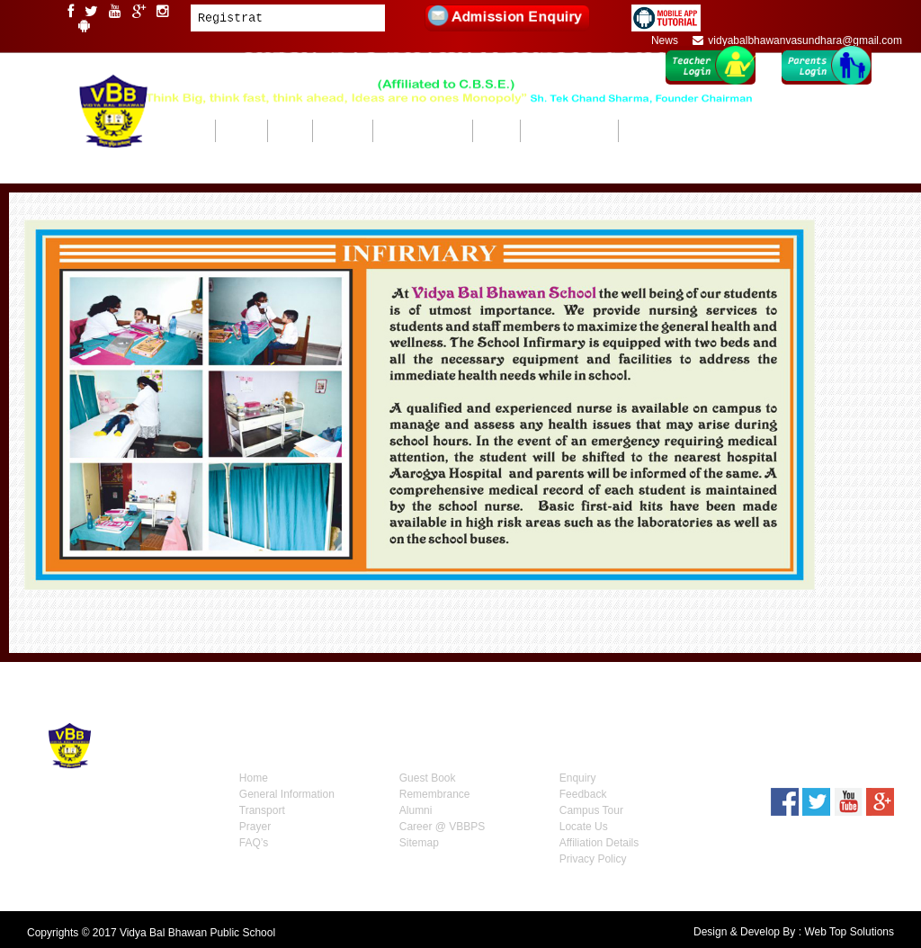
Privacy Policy (593, 859)
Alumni (416, 810)
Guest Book (427, 778)
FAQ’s (253, 842)
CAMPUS (290, 131)
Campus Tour (591, 810)
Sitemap (419, 842)
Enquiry (577, 778)
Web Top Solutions (849, 932)
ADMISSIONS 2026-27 (569, 131)
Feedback (583, 794)
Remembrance (434, 794)
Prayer (255, 826)
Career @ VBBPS (442, 826)
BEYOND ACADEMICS (422, 131)
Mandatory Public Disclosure (678, 131)
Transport (262, 810)
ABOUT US (241, 131)
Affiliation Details (599, 842)
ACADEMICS (342, 131)
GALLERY (496, 131)
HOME (198, 131)
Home (253, 778)
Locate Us (583, 826)
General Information (287, 794)
